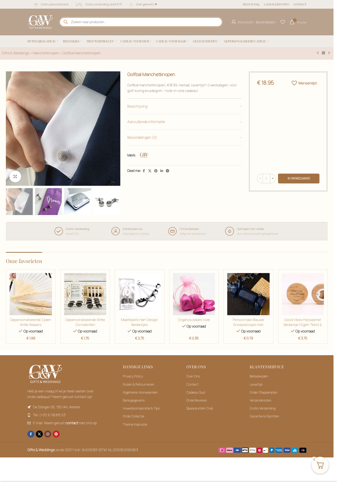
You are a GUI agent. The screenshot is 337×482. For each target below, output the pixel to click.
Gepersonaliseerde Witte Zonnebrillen (85, 322)
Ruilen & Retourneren (138, 384)
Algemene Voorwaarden (140, 392)
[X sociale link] (150, 171)
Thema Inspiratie (135, 424)
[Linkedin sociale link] (162, 171)
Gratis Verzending (262, 408)
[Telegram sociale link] (168, 171)
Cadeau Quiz (195, 392)
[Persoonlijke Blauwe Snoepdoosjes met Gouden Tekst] (248, 294)
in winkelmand (299, 178)
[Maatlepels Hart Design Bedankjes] (139, 294)
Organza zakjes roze (194, 319)
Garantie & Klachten (264, 416)
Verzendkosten (260, 400)
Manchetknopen (46, 53)
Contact (192, 384)
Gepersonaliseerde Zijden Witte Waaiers (30, 322)
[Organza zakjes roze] (194, 294)
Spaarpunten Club (199, 408)
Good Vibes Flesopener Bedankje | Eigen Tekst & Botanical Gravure (303, 324)
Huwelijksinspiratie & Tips (141, 408)
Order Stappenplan (264, 392)
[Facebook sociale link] (144, 171)
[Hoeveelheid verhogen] (273, 178)
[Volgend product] (329, 53)
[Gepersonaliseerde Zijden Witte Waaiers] (31, 294)
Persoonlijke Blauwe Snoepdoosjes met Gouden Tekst (248, 324)
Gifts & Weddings (15, 53)
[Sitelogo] (40, 21)
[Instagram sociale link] (47, 434)
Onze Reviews (196, 400)
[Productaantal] (266, 178)
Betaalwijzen (259, 376)
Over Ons (193, 376)
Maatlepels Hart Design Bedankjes (139, 322)
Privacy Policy (133, 376)
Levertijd (256, 384)
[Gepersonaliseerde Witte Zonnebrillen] (85, 294)
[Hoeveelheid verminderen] (260, 178)
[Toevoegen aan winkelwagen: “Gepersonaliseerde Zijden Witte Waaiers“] (303, 294)
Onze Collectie (133, 416)
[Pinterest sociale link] (156, 171)
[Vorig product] (318, 53)
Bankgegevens (134, 400)
